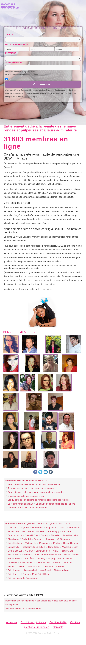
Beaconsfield (30, 570)
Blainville (55, 535)
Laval (67, 523)
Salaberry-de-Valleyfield (33, 547)
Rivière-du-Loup (61, 570)
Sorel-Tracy (53, 547)
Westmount (48, 566)
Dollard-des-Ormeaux (32, 539)
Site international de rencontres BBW (23, 608)
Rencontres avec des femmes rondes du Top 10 (28, 480)
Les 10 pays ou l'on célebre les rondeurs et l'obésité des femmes (38, 500)
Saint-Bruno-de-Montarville (48, 554)
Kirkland (56, 562)
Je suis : (10, 34)
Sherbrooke (37, 527)
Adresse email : (14, 62)
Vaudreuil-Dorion (70, 547)
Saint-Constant (65, 558)
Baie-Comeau (26, 562)
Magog (51, 558)
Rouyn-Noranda (70, 543)
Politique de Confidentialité (24, 93)
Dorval (26, 574)
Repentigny (53, 531)
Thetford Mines (15, 558)
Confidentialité (58, 622)
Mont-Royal (45, 570)
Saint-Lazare (14, 574)
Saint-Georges (43, 551)
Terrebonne (13, 531)
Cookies (75, 622)
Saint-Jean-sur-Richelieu (33, 531)
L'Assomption (33, 566)
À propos (11, 622)
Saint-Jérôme (31, 535)
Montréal (42, 523)
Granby (44, 535)
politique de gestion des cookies (49, 93)
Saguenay (51, 527)
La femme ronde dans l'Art (20, 504)
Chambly (41, 558)
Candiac (60, 566)
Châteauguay (63, 539)
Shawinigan (13, 539)
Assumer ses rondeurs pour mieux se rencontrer (31, 488)
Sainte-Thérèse (71, 554)
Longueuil (24, 527)
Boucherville (13, 547)
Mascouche (44, 543)
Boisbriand (27, 554)
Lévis (61, 527)
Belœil (11, 566)
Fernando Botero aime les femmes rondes (28, 507)
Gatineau (12, 527)
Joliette (20, 566)
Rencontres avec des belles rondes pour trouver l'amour (34, 484)
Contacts (58, 627)
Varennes (67, 562)
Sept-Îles (29, 558)
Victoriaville (30, 543)
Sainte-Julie (13, 554)
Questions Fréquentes (36, 627)
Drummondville (15, 535)
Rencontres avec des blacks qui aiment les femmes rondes (36, 492)
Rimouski (49, 539)
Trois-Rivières (73, 527)
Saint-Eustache (15, 543)
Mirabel (56, 543)
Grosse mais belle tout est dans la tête (26, 496)
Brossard (66, 531)
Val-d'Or (29, 551)
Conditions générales (33, 622)
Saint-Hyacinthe (70, 535)
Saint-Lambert (43, 562)
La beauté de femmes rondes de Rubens (55, 504)
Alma (55, 551)
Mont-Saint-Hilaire (40, 574)
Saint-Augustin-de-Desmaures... (23, 578)
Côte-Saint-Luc (15, 551)
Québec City (55, 523)
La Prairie (12, 562)
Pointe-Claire (67, 551)
